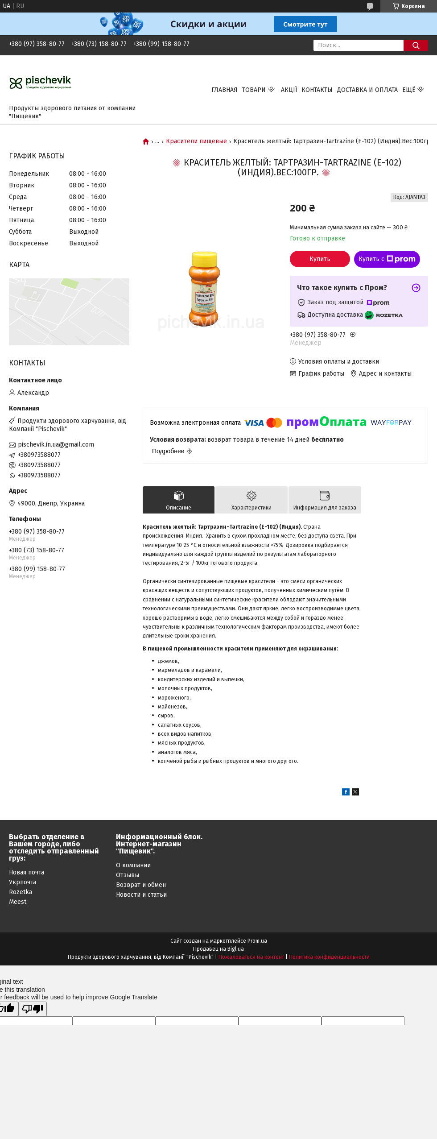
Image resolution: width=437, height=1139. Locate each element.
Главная (224, 90)
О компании (133, 865)
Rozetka (20, 892)
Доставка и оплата (367, 90)
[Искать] (416, 45)
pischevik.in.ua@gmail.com (56, 444)
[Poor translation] (32, 1009)
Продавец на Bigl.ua (218, 949)
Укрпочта (22, 882)
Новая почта (26, 872)
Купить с (387, 259)
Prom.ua (257, 941)
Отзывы (127, 875)
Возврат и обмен (141, 885)
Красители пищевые (196, 141)
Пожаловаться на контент (251, 957)
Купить (319, 259)
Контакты (317, 90)
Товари (254, 90)
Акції (289, 90)
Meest (17, 902)
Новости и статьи (141, 895)
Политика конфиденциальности (329, 957)
